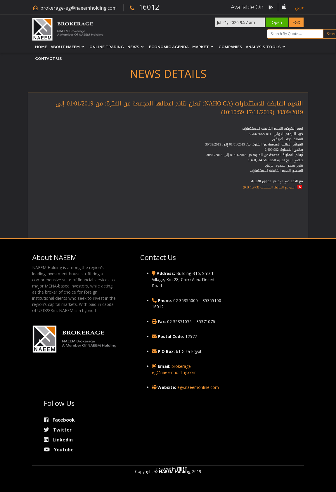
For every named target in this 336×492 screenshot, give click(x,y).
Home (41, 46)
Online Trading (107, 46)
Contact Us (48, 58)
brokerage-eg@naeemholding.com (78, 8)
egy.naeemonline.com (198, 387)
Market (201, 46)
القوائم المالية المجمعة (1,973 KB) (269, 187)
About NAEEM (65, 46)
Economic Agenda (169, 46)
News (134, 46)
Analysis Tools (263, 46)
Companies (231, 46)
